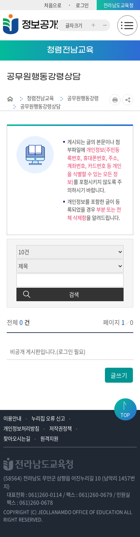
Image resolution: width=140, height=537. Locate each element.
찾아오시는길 (16, 438)
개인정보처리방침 (21, 428)
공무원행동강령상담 (40, 106)
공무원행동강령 (83, 98)
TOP (125, 414)
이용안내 (12, 418)
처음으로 (52, 5)
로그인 (82, 5)
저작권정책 (60, 428)
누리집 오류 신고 (48, 418)
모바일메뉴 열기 (127, 25)
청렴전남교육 (40, 98)
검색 (74, 294)
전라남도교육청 (118, 5)
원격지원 (49, 438)
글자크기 (74, 25)
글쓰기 (119, 375)
